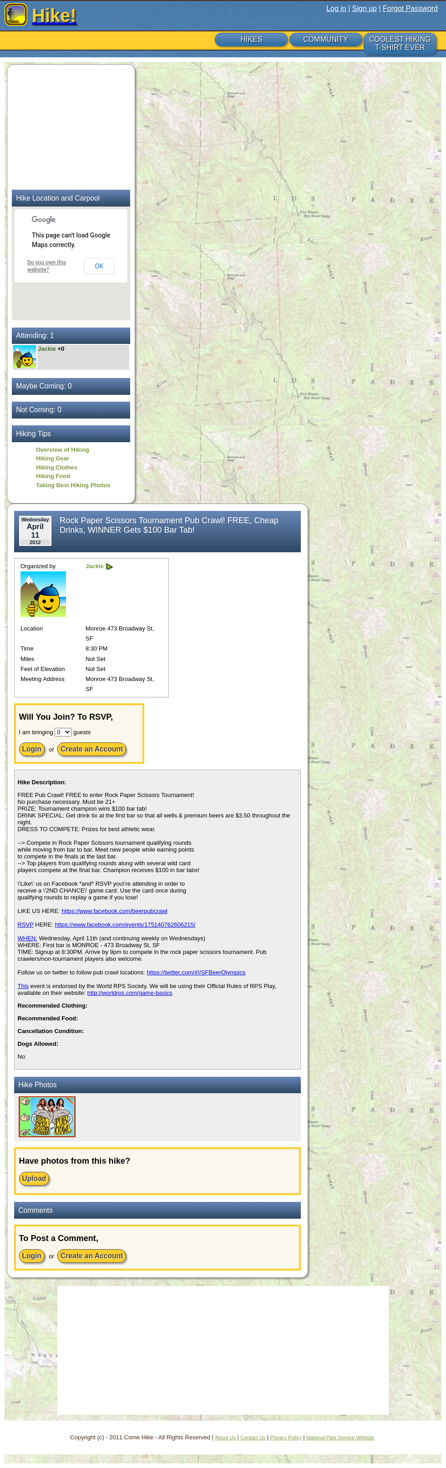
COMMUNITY (325, 39)
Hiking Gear (52, 458)
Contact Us (253, 1437)
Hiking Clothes (56, 467)
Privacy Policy (286, 1437)
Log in (336, 8)
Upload (34, 1178)
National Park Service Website (340, 1437)
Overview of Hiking (62, 449)
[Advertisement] (69, 126)
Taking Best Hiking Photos (73, 485)
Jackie (47, 348)
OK (99, 266)
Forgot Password (410, 8)
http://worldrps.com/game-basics (129, 992)
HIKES (251, 39)
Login (31, 749)
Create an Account (92, 749)
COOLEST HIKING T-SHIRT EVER (400, 43)
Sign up (364, 8)
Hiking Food (53, 476)
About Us (225, 1437)
